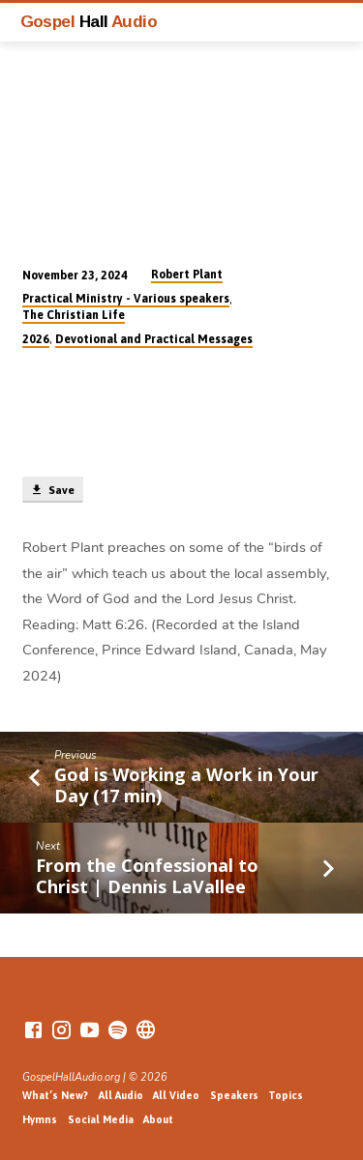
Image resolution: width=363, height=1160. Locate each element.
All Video (176, 1095)
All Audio (121, 1095)
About (158, 1119)
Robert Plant (187, 274)
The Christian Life (73, 315)
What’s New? (55, 1095)
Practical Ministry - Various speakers (125, 298)
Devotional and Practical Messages (154, 339)
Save (52, 490)
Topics (285, 1095)
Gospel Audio (89, 21)
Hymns (39, 1119)
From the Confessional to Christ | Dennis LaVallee (147, 876)
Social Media (101, 1119)
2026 (35, 339)
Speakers (234, 1095)
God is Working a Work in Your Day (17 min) (186, 785)
